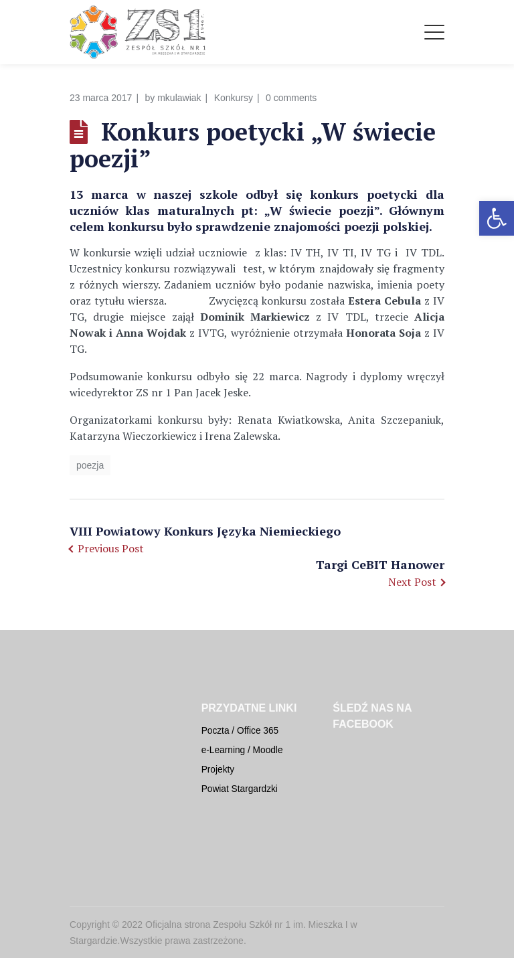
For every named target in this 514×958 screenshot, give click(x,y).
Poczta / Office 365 (240, 731)
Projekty (218, 770)
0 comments (291, 97)
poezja (90, 465)
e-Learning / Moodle (242, 750)
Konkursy (233, 97)
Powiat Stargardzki (239, 789)
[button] (496, 218)
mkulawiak (179, 97)
